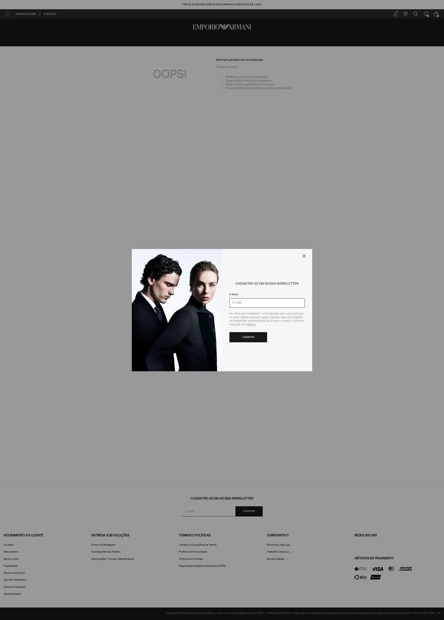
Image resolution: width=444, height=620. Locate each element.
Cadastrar (248, 337)
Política (250, 324)
